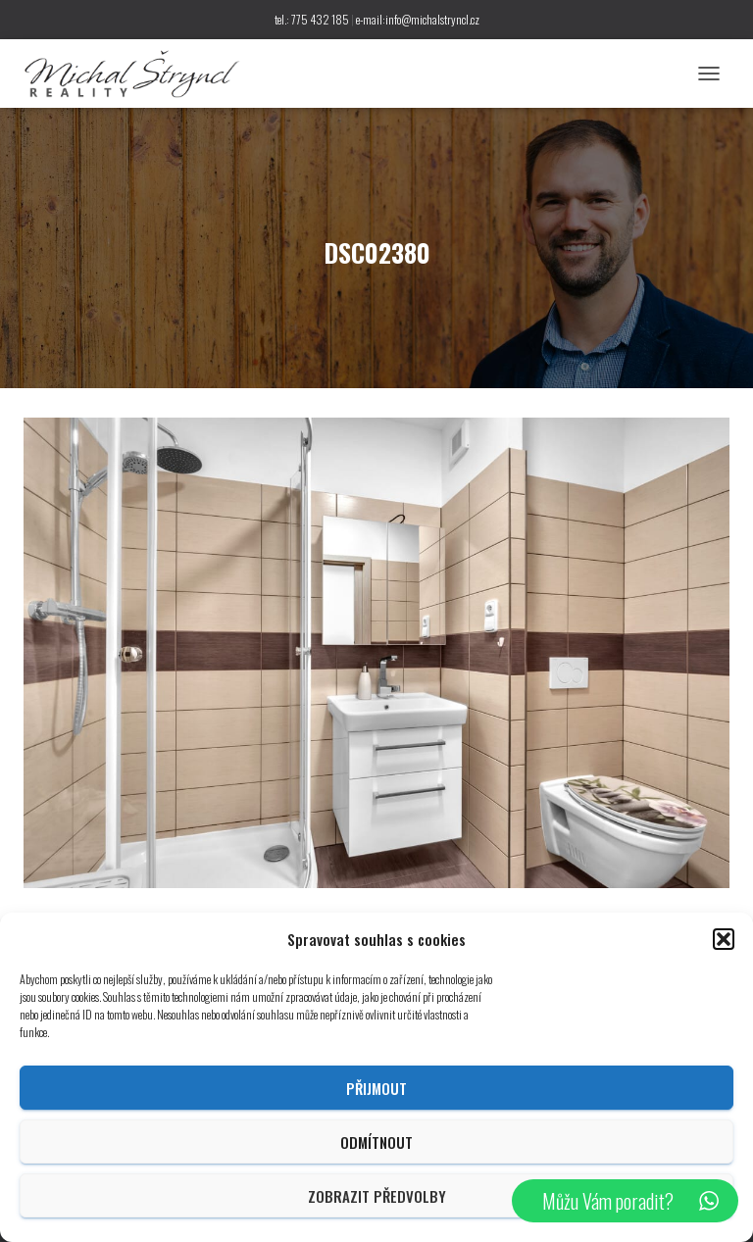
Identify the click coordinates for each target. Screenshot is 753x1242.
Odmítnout (376, 1142)
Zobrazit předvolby (377, 1196)
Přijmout (376, 1088)
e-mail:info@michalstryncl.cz (417, 19)
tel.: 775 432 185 (312, 19)
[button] (723, 939)
